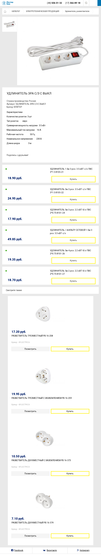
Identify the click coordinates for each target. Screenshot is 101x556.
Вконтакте (52, 550)
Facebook (18, 550)
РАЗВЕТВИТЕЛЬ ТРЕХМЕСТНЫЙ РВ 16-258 (32, 336)
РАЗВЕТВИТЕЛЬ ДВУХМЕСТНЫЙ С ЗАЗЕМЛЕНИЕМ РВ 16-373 (41, 460)
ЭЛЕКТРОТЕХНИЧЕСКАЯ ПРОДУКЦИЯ (42, 11)
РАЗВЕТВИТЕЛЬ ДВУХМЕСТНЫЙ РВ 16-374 (33, 523)
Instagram (84, 550)
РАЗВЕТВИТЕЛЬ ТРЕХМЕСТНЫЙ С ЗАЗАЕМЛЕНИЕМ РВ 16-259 (42, 398)
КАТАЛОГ (16, 11)
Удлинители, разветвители (77, 11)
